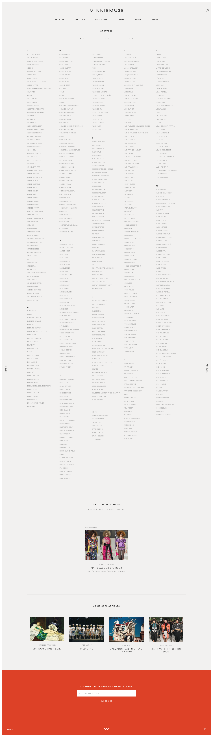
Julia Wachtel (129, 327)
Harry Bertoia (97, 328)
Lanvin (158, 54)
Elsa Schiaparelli (66, 430)
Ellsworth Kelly (66, 427)
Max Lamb (160, 309)
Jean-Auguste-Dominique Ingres (137, 126)
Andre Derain (32, 181)
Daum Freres (64, 282)
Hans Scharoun (98, 318)
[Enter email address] (106, 696)
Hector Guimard (98, 335)
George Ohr (96, 186)
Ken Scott (128, 415)
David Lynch (64, 302)
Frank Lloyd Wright (100, 112)
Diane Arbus (64, 326)
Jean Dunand (129, 146)
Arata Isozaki (32, 262)
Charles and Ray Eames (68, 105)
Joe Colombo (129, 218)
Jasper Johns (129, 116)
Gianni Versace (98, 227)
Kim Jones (128, 428)
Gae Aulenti (96, 145)
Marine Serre (161, 247)
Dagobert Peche (66, 244)
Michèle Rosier (162, 360)
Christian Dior (65, 140)
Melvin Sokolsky (163, 316)
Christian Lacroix (66, 143)
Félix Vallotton (98, 64)
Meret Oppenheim (163, 326)
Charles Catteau (66, 109)
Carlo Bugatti (65, 68)
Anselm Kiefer (33, 235)
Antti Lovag (32, 256)
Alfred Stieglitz (34, 146)
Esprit (62, 454)
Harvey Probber (98, 331)
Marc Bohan (161, 217)
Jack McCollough (131, 61)
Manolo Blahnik (162, 213)
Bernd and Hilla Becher (37, 331)
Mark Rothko (161, 264)
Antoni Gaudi (32, 245)
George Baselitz (98, 162)
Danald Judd (64, 264)
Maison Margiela (163, 200)
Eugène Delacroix (66, 464)
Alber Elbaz (32, 99)
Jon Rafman (128, 273)
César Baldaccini (66, 99)
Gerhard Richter (98, 206)
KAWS (126, 394)
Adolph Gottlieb (34, 71)
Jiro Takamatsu (130, 208)
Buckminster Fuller (35, 403)
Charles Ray (64, 123)
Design (111, 574)
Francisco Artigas (99, 92)
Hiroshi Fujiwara (98, 383)
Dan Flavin (63, 258)
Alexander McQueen (35, 129)
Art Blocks (32, 280)
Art (89, 574)
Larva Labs (160, 61)
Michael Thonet (162, 340)
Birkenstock (32, 348)
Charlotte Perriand (67, 133)
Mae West (160, 196)
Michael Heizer (162, 336)
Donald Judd (64, 353)
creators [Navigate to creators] (80, 19)
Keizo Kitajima (130, 404)
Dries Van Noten (66, 363)
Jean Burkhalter (131, 129)
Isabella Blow (97, 432)
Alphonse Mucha (34, 160)
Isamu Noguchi (98, 436)
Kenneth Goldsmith (132, 418)
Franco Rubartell (99, 105)
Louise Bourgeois (163, 146)
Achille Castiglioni (35, 61)
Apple (29, 259)
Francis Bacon (98, 85)
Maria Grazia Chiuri (164, 237)
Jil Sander (128, 191)
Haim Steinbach (98, 304)
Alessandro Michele (35, 112)
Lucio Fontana (162, 167)
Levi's (158, 112)
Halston (95, 307)
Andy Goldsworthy (35, 211)
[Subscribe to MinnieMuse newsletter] (106, 704)
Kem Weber (128, 408)
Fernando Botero (99, 71)
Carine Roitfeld (65, 61)
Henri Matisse (97, 400)
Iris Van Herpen (98, 419)
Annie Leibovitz (33, 232)
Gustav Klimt (97, 275)
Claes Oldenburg (66, 163)
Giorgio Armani (98, 237)
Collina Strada (65, 201)
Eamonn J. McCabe (66, 379)
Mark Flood (161, 258)
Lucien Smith (161, 160)
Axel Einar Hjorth (34, 297)
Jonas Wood (129, 276)
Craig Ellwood (65, 218)
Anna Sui (30, 225)
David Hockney (65, 299)
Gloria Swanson (98, 251)
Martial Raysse (162, 278)
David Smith (64, 309)
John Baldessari (130, 225)
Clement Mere (65, 187)
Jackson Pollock (131, 68)
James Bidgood (130, 88)
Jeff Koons (128, 181)
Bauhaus (30, 324)
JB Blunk (127, 119)
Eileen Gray (64, 417)
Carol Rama (64, 82)
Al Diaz (30, 95)
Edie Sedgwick (65, 393)
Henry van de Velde (100, 355)
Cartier (62, 88)
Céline (62, 95)
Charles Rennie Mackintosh (71, 126)
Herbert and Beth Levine (102, 362)
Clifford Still (65, 194)
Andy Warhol (32, 215)
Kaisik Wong (129, 363)
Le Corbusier (161, 75)
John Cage (128, 228)
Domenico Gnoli (66, 346)
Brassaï (30, 372)
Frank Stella (97, 119)
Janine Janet (129, 109)
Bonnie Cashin (33, 365)
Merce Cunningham (164, 323)
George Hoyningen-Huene (102, 169)
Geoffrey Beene (98, 159)
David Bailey (64, 285)
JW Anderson (129, 351)
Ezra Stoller (64, 478)
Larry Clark (161, 58)
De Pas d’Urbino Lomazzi (69, 312)
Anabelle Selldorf (35, 170)
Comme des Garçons (67, 204)
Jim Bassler (128, 194)
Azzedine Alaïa (33, 300)
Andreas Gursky (34, 204)
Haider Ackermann (99, 301)
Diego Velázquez (66, 340)
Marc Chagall (161, 220)
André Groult (33, 187)
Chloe (61, 136)
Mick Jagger (161, 363)
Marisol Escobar (163, 254)
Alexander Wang (34, 136)
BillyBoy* (31, 345)
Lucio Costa (161, 163)
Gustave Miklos (98, 282)
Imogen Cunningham (100, 415)
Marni (158, 271)
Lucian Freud (161, 153)
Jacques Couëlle (131, 75)
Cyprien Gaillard (66, 232)
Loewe (158, 123)
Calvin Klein (64, 54)
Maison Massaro (163, 206)
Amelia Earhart (33, 167)
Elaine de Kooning (66, 420)
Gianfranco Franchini (101, 220)
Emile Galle (64, 441)
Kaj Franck (128, 367)
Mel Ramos (160, 312)
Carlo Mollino (65, 71)
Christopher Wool (67, 157)
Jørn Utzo (128, 283)
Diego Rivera (64, 336)
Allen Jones (32, 157)
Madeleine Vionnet (164, 193)
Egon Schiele (64, 413)
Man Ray (159, 210)
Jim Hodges (128, 201)
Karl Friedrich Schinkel (134, 381)
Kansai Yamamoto (131, 370)
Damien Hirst (64, 251)
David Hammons (65, 292)
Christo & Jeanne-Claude (69, 150)
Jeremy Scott (129, 187)
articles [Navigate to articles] (59, 19)
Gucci (94, 264)
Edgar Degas (64, 389)
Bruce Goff (32, 389)
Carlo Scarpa (64, 75)
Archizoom (31, 269)
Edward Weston (66, 406)
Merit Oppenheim (163, 329)
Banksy (30, 314)
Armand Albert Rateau (36, 273)
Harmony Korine (98, 321)
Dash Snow (63, 278)
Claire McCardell (66, 167)
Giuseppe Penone (98, 244)
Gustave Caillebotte (100, 278)
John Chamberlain (131, 232)
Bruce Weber (32, 396)
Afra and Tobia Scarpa (36, 82)
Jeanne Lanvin (129, 177)
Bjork (29, 352)
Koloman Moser (130, 435)
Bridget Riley (32, 382)
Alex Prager (32, 123)
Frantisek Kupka (98, 123)
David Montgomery (67, 305)
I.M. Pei (94, 412)
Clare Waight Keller (67, 170)
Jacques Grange (130, 82)
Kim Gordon (129, 425)
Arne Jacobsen (33, 276)
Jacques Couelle (131, 78)
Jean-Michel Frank (131, 160)
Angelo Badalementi (35, 218)
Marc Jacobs (161, 224)
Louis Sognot (161, 136)
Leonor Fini (160, 102)
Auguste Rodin (33, 293)
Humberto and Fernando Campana (106, 393)
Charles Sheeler (66, 129)
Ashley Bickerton (34, 283)
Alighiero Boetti (34, 153)
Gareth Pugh (97, 152)
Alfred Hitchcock (34, 143)
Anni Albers (32, 228)
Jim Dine (127, 198)
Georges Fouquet (99, 193)
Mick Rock (160, 367)
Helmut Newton (98, 345)
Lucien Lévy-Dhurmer (165, 157)
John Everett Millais (132, 239)
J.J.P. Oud (127, 54)
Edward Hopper (65, 400)
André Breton (33, 174)
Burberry (31, 406)
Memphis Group (162, 319)
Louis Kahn (160, 129)
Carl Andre (64, 64)
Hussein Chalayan (99, 396)
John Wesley (129, 269)
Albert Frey (32, 102)
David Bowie (64, 288)
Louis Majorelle (162, 133)
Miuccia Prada (162, 391)
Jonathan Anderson (132, 280)
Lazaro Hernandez (163, 71)
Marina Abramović (163, 244)
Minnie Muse (161, 384)
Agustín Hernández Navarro (38, 88)
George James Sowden (101, 176)
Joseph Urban (129, 307)
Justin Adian (129, 348)
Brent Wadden (33, 376)
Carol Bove (64, 78)
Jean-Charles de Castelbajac (136, 133)
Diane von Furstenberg (69, 329)
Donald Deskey (65, 350)
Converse (63, 211)
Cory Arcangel (65, 215)
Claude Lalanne (65, 174)
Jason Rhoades (130, 112)
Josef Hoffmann (130, 293)
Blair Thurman (33, 355)
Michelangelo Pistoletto (166, 353)
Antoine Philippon (34, 242)
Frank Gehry (97, 109)
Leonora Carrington (164, 105)
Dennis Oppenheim (66, 323)
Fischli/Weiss (97, 75)
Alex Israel (31, 116)
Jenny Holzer (129, 184)
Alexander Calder (34, 126)
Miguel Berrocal (163, 374)
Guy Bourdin (97, 288)
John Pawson (129, 262)
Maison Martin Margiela (166, 203)
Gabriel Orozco (98, 142)
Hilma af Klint (97, 376)
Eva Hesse (63, 468)
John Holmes (129, 249)
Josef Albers (129, 286)
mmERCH (159, 394)
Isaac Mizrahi (97, 429)
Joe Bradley (129, 215)
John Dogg (128, 235)
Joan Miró (128, 211)
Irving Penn (96, 422)
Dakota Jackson (66, 247)
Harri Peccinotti (98, 325)
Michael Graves (162, 333)
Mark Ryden (161, 268)
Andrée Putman (33, 208)
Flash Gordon (97, 78)
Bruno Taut (32, 399)
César (61, 92)
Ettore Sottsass (66, 458)
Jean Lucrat (129, 153)
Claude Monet (65, 177)
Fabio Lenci (96, 54)
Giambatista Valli (99, 217)
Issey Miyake (97, 439)
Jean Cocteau (129, 136)
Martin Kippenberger (165, 282)
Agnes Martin (32, 85)
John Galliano (129, 245)
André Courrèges (34, 177)
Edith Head (63, 396)
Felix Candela (97, 58)
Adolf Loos (31, 75)
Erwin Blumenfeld (67, 451)
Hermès (95, 369)
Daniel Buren (64, 268)
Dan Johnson (64, 261)
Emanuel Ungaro (66, 437)
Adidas (30, 68)
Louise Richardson (163, 150)
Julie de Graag (130, 334)
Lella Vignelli (161, 92)
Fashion (121, 574)
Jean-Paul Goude (130, 167)
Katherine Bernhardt (133, 391)
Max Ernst (160, 305)
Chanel (62, 102)
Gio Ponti (95, 234)
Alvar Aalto (32, 163)
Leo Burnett (161, 95)
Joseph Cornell (130, 303)
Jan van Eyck (129, 105)
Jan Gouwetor (129, 102)
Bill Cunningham (34, 338)
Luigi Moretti (161, 174)
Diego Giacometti (66, 333)
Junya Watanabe (130, 344)
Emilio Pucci (64, 447)
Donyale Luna (65, 360)
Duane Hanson (65, 367)
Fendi (94, 68)
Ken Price (128, 411)
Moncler (159, 401)
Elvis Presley (64, 434)
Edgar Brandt (65, 386)
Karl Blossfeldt (130, 377)
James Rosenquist (131, 99)
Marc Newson (161, 227)
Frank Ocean (97, 116)
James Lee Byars (130, 95)
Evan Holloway (65, 471)
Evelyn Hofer (64, 475)
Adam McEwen (33, 64)
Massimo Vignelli (163, 292)
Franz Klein (96, 126)
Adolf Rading (32, 78)
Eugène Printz (65, 461)
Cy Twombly (64, 228)
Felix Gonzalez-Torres (101, 61)
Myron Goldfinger (163, 415)
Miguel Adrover (162, 370)
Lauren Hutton (162, 64)
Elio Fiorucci (64, 424)
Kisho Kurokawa (130, 432)
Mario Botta (161, 251)
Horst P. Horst (98, 389)
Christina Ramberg (67, 146)
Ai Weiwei (31, 92)
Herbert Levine (98, 365)
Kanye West (128, 374)
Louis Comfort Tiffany (165, 126)
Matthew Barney (163, 295)
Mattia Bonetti (162, 299)
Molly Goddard (162, 398)
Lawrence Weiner (163, 68)
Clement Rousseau (67, 191)
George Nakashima (99, 179)
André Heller (32, 191)
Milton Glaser (162, 381)
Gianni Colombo (98, 224)
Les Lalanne (161, 109)
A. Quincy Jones (33, 54)
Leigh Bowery (161, 88)
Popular (207, 368)
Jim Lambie (128, 204)
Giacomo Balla (98, 213)
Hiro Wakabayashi (99, 379)
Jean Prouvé (129, 170)
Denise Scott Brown (67, 319)
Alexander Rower (34, 133)
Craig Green (64, 221)
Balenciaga (32, 311)
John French (129, 242)
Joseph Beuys (129, 300)
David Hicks (64, 295)
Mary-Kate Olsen (163, 288)
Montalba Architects (165, 404)
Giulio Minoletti (98, 241)
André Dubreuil (33, 184)
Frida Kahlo (96, 129)
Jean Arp (127, 123)
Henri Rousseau (98, 352)
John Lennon (129, 256)
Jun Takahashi (129, 341)
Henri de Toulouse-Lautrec (103, 348)
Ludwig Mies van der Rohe (166, 170)
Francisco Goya (98, 99)
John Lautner (129, 252)
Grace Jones (97, 258)
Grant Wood (97, 261)
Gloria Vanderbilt (99, 254)
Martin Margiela (163, 285)
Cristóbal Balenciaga (68, 225)
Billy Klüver (32, 341)
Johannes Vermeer (131, 221)
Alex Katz (31, 119)
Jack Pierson (129, 64)
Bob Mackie (32, 362)
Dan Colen (63, 254)
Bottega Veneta (33, 369)
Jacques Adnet (130, 71)
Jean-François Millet (132, 150)
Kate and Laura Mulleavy (134, 387)
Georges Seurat (98, 200)
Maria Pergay (161, 241)
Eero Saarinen (65, 410)
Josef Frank (129, 290)
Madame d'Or (161, 189)
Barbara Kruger (34, 318)
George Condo (98, 165)
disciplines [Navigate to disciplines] (101, 19)
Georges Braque (98, 189)
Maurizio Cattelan (163, 302)
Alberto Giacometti (35, 109)
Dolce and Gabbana (67, 343)
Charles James (65, 116)
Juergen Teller (130, 324)
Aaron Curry (32, 58)
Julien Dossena (130, 338)
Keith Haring (129, 401)
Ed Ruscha (63, 383)
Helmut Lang (97, 342)
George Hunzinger (99, 172)
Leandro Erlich (162, 82)
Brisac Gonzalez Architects (39, 386)
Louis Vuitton (161, 143)
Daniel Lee (63, 271)
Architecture (99, 574)
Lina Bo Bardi (161, 116)
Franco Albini (97, 102)
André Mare (32, 194)
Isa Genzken (97, 426)
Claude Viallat (65, 184)
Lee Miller (160, 85)
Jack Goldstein (130, 58)
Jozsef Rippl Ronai (131, 314)
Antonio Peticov (34, 252)
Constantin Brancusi (68, 208)
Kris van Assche (130, 439)
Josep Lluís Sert (130, 297)
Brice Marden (33, 379)
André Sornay (33, 198)
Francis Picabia (98, 88)
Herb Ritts (96, 359)
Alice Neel (31, 150)
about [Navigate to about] (155, 19)
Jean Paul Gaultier (131, 163)
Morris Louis (161, 408)
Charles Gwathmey (67, 112)
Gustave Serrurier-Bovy (102, 285)
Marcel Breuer (162, 230)
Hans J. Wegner (98, 314)
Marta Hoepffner (163, 275)
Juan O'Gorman (130, 320)
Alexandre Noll (33, 140)
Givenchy (95, 247)
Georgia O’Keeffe (99, 203)
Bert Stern (31, 335)
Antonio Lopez (33, 249)
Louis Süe (160, 140)
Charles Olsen (65, 119)
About (10, 729)
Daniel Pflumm (65, 275)
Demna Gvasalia (65, 316)
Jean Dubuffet (130, 143)
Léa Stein (159, 78)
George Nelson (98, 183)
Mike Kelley (161, 377)
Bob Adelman (32, 359)
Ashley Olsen (32, 286)
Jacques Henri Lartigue (133, 85)
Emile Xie (63, 444)
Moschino (160, 411)
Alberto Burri (33, 105)
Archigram (31, 266)
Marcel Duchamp (163, 234)
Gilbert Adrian (98, 230)
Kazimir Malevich (131, 398)
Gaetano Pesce (98, 148)
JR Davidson (128, 317)
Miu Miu (159, 387)
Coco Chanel (64, 198)
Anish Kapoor (32, 221)
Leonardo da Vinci (163, 99)
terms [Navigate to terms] (121, 19)
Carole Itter (64, 85)
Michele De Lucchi (163, 357)
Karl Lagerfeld (130, 384)
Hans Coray (96, 311)
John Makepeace (130, 259)
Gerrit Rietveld (98, 210)
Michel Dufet (161, 346)
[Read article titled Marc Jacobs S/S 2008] (106, 548)
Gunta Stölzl (97, 271)
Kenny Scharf (129, 421)
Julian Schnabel (130, 331)
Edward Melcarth (66, 403)
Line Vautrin (161, 119)
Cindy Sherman (65, 160)
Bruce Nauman (33, 393)
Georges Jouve (98, 196)
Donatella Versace (67, 357)
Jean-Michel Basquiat (133, 157)
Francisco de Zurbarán (101, 95)
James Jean (128, 92)
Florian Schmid (98, 82)
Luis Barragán (162, 177)
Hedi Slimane (97, 338)
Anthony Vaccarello (35, 239)
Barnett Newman (34, 321)
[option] (47, 639)
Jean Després (129, 140)
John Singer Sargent (132, 266)
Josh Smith (128, 310)
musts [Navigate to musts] (138, 19)
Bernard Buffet (34, 328)
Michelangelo (162, 350)
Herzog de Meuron (99, 372)
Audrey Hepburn (34, 290)
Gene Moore (97, 155)
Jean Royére (129, 174)
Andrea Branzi (33, 201)
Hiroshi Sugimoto (99, 386)
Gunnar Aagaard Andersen (102, 268)
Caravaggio (64, 58)
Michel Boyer (161, 343)
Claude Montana (66, 181)
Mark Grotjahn (162, 261)
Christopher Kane (66, 153)
